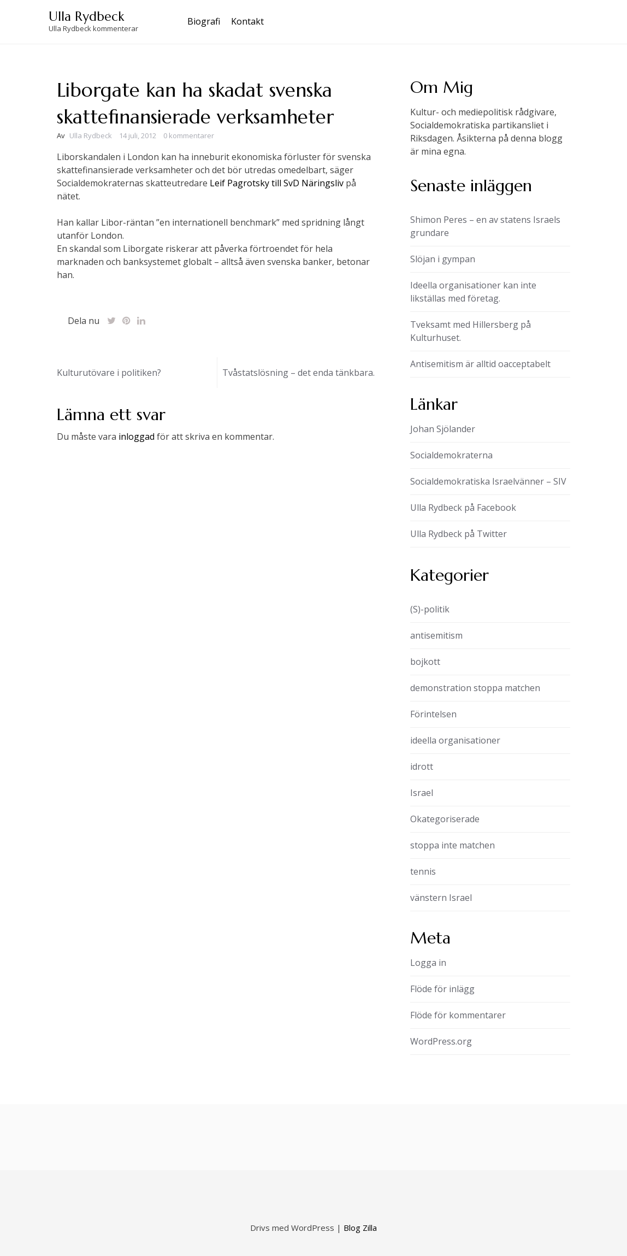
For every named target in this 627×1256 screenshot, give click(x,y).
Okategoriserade (445, 819)
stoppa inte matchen (452, 845)
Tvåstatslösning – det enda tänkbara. (298, 373)
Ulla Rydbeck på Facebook (463, 508)
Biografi (203, 21)
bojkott (425, 662)
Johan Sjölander (442, 429)
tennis (423, 871)
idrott (421, 766)
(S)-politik (429, 609)
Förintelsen (433, 714)
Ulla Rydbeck (86, 16)
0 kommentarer (188, 135)
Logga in (428, 963)
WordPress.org (441, 1041)
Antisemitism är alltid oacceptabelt (480, 364)
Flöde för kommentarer (458, 1015)
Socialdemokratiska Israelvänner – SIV (488, 481)
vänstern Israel (441, 898)
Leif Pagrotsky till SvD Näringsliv (277, 183)
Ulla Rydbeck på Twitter (458, 534)
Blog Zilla (360, 1227)
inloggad (137, 437)
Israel (421, 793)
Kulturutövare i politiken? (109, 373)
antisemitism (436, 635)
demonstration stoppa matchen (475, 688)
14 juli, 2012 (137, 135)
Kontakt (247, 21)
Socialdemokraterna (451, 455)
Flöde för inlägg (442, 989)
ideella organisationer (455, 740)
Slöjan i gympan (442, 259)
